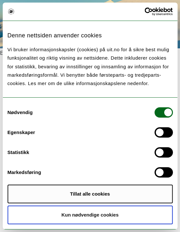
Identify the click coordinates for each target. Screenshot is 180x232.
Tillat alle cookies (90, 194)
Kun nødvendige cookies (90, 215)
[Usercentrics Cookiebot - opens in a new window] (144, 11)
